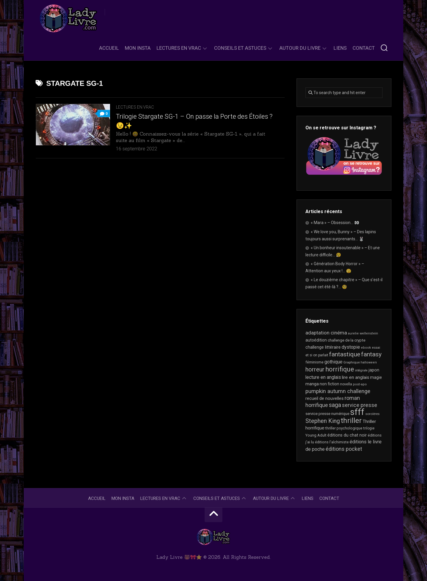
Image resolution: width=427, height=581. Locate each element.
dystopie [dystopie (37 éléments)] (351, 347)
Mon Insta (138, 48)
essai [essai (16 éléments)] (376, 348)
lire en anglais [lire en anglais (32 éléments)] (355, 377)
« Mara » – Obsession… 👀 (335, 222)
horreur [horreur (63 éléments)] (314, 369)
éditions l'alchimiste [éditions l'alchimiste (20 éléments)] (332, 442)
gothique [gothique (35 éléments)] (333, 362)
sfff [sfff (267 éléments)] (357, 412)
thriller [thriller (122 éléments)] (351, 420)
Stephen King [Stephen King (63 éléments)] (322, 421)
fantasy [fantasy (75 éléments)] (371, 354)
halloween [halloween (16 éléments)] (369, 362)
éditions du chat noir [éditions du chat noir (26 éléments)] (347, 435)
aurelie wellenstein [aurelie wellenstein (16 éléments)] (363, 333)
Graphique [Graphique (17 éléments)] (351, 362)
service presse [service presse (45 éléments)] (359, 405)
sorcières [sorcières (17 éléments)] (372, 414)
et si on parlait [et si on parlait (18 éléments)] (316, 355)
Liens (340, 48)
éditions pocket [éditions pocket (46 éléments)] (344, 449)
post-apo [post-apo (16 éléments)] (360, 384)
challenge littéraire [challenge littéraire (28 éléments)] (323, 347)
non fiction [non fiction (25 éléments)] (329, 384)
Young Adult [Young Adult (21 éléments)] (315, 435)
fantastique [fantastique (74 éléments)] (344, 354)
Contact (364, 48)
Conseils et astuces (240, 48)
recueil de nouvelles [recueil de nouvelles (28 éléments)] (324, 398)
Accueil (109, 48)
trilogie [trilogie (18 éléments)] (369, 428)
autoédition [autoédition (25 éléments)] (316, 340)
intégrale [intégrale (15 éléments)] (361, 370)
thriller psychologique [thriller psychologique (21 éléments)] (343, 428)
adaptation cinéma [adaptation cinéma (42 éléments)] (326, 333)
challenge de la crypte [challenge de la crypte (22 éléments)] (346, 340)
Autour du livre (300, 48)
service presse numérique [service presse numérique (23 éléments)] (327, 413)
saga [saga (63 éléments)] (335, 405)
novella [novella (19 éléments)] (346, 384)
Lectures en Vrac (179, 48)
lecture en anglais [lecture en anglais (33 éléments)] (323, 377)
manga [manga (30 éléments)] (312, 384)
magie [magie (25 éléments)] (376, 377)
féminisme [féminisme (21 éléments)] (314, 362)
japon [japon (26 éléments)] (374, 370)
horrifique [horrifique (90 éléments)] (339, 369)
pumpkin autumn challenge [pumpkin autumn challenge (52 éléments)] (337, 391)
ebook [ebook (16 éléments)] (366, 348)
